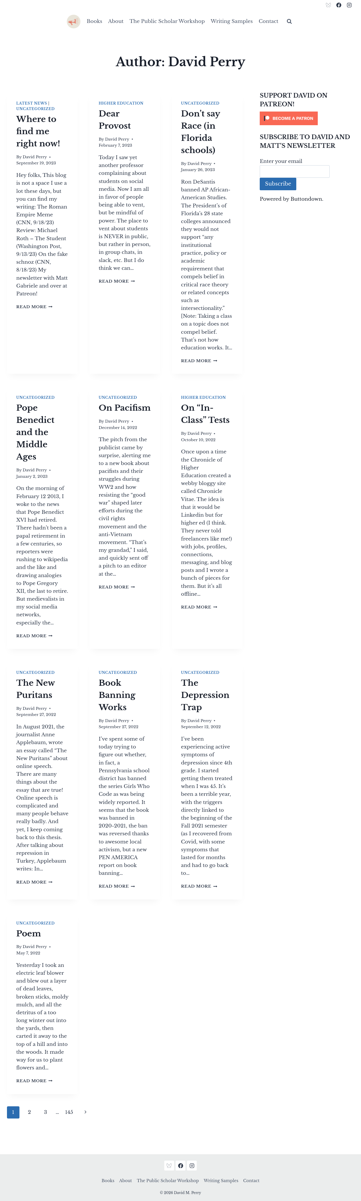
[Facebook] (339, 5)
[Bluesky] (328, 5)
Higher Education (121, 103)
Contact (268, 21)
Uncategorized (35, 109)
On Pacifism (125, 408)
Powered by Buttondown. (291, 199)
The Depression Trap (205, 695)
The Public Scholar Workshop (167, 21)
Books (94, 21)
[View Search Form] (289, 21)
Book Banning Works (117, 695)
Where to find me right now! (38, 131)
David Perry (35, 157)
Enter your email (281, 161)
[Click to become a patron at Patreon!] (307, 118)
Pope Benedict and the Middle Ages (35, 432)
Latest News (31, 103)
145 (69, 1112)
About (116, 21)
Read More (34, 306)
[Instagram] (349, 5)
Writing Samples (232, 21)
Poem (28, 934)
